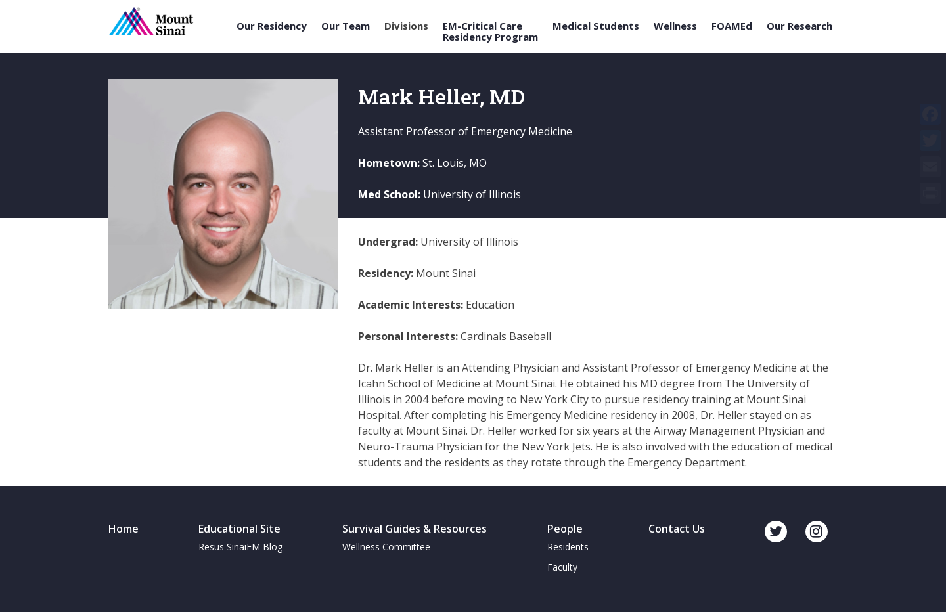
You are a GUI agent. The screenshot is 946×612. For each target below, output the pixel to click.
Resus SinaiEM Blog (240, 546)
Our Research (799, 26)
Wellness (675, 26)
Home (123, 528)
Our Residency (271, 26)
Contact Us (676, 528)
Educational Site (239, 528)
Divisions (406, 26)
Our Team (345, 26)
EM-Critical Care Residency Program (490, 31)
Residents (568, 546)
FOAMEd (731, 26)
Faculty (562, 567)
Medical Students (595, 26)
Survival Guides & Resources (414, 528)
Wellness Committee (386, 546)
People (565, 528)
